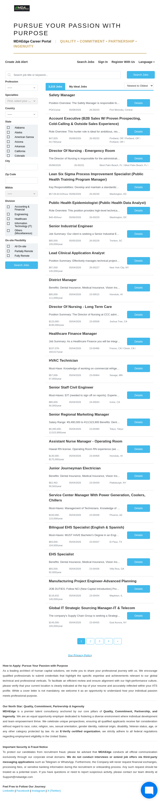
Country (10, 108)
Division (10, 201)
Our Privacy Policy (80, 655)
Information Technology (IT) (23, 225)
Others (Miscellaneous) (23, 232)
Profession (11, 81)
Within (9, 187)
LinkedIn (8, 790)
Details (138, 103)
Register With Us (123, 62)
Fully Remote (22, 255)
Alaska (18, 132)
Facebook (22, 790)
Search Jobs (85, 62)
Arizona (19, 141)
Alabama (20, 127)
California (20, 151)
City (7, 161)
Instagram (38, 790)
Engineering (21, 214)
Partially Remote (24, 251)
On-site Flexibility (15, 240)
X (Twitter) (54, 790)
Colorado (20, 155)
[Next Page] (118, 641)
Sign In (103, 62)
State (8, 121)
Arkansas (20, 146)
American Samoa (24, 137)
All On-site (20, 246)
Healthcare (21, 218)
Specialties (11, 95)
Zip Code (10, 174)
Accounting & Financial (22, 208)
